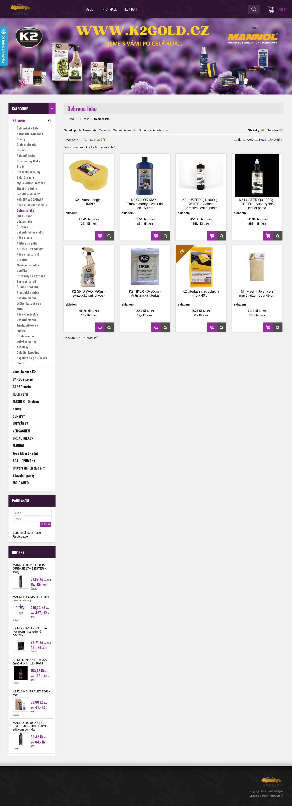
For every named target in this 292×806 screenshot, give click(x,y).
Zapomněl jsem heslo (27, 532)
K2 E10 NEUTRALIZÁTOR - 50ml (31, 693)
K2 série (84, 119)
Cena (102, 130)
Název (87, 130)
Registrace (20, 536)
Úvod (89, 9)
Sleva (262, 139)
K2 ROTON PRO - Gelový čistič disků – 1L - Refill (30, 661)
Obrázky (253, 130)
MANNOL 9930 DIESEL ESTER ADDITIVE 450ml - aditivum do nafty (30, 726)
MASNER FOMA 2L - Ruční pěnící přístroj (31, 598)
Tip (240, 139)
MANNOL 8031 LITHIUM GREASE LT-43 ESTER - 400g (29, 568)
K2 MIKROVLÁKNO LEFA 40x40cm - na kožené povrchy (30, 632)
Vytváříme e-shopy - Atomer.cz (266, 796)
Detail (34, 588)
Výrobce (72, 139)
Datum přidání (122, 130)
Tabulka (273, 130)
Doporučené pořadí (151, 130)
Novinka (276, 139)
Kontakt (131, 9)
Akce (250, 139)
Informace (109, 9)
